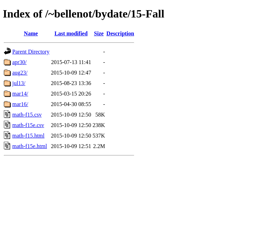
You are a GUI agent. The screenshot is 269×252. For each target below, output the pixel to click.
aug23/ (20, 73)
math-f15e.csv (28, 125)
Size (99, 33)
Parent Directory (30, 52)
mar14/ (20, 94)
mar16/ (20, 104)
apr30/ (19, 62)
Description (120, 33)
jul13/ (18, 83)
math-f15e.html (29, 146)
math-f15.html (28, 136)
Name (31, 33)
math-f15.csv (27, 115)
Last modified (71, 33)
